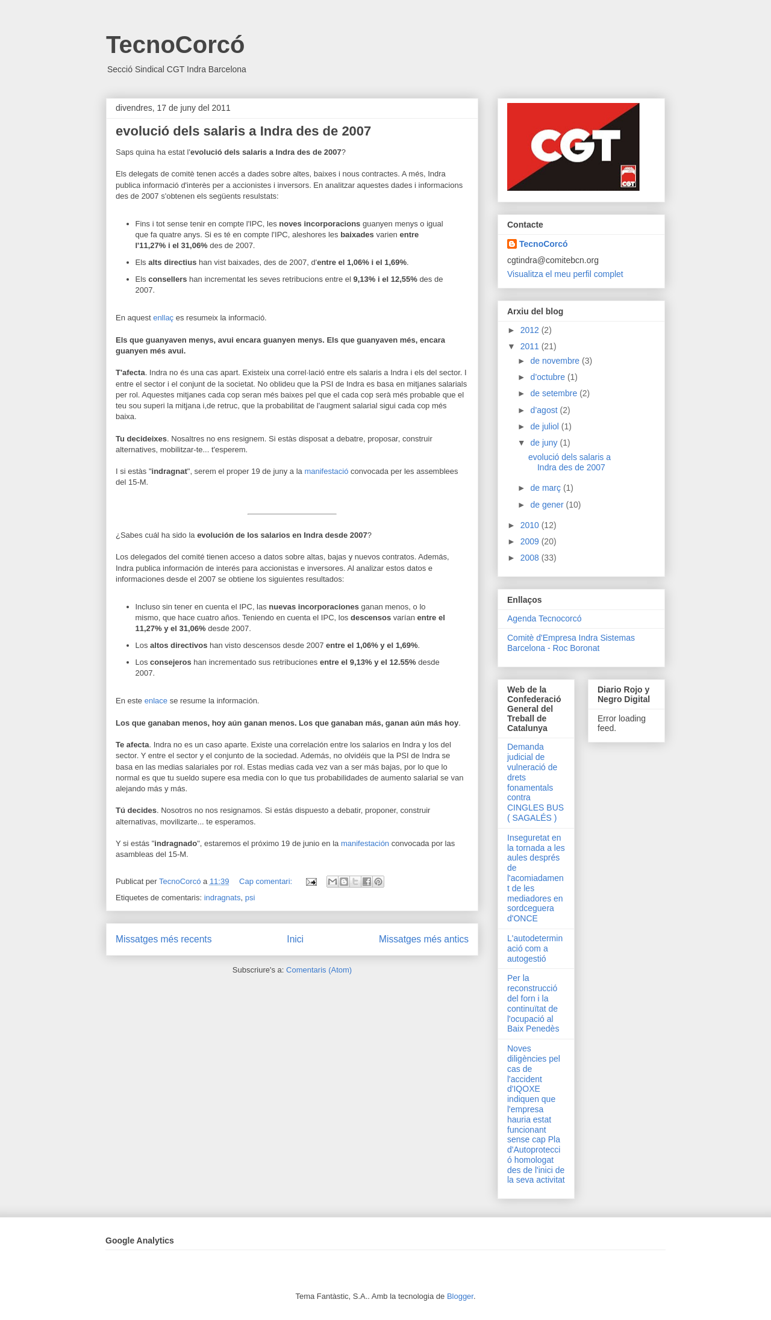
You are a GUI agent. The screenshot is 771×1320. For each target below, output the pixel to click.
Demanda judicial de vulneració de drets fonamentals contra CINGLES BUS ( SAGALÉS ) (535, 782)
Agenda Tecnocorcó (544, 618)
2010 (531, 525)
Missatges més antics (424, 939)
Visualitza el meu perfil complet (565, 274)
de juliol (545, 426)
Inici (295, 939)
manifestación (365, 843)
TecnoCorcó (175, 44)
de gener (548, 504)
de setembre (554, 393)
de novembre (556, 361)
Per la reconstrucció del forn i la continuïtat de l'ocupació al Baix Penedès (533, 1003)
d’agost (545, 410)
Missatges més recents (163, 939)
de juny (545, 442)
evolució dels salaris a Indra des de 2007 (243, 131)
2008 (531, 557)
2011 (531, 346)
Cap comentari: (267, 881)
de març (546, 488)
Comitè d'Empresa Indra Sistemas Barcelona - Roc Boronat (571, 643)
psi (250, 897)
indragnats (222, 897)
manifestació (326, 471)
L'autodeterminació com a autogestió (535, 948)
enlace (156, 700)
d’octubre (548, 377)
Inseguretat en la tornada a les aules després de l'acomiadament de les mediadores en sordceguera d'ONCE (536, 878)
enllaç (164, 317)
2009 (531, 541)
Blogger (460, 1296)
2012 (531, 330)
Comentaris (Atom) (319, 969)
